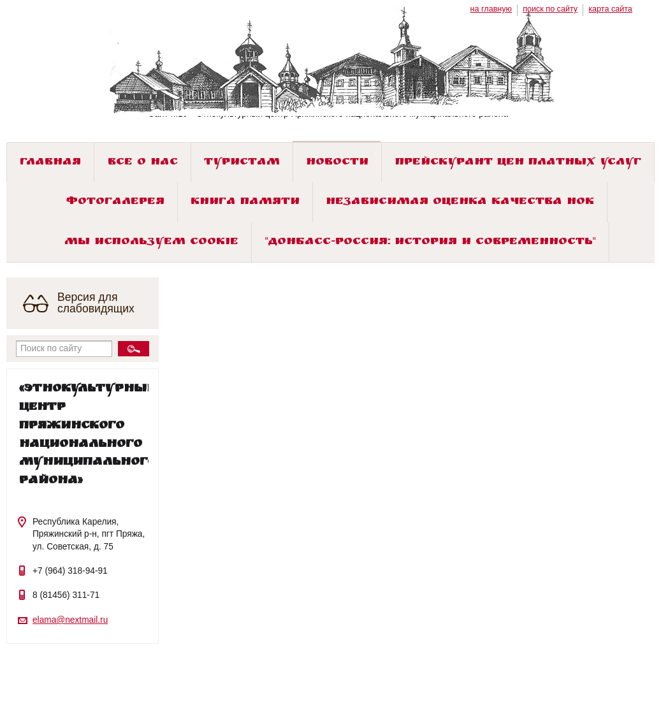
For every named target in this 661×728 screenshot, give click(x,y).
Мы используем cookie (151, 242)
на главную (491, 8)
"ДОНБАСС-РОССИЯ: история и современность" (430, 242)
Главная (50, 163)
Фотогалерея (115, 202)
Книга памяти (245, 202)
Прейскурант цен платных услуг (518, 163)
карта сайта (610, 8)
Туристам (242, 163)
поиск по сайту (550, 8)
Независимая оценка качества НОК (460, 202)
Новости (337, 163)
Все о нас (143, 163)
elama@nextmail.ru (70, 620)
